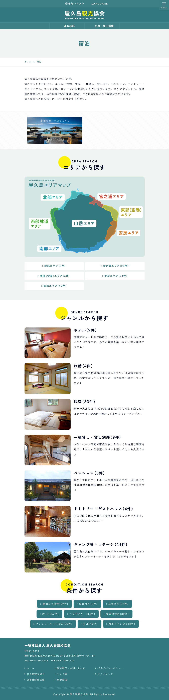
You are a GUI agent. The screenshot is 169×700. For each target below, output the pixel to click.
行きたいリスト (72, 3)
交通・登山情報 (102, 25)
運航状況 (67, 25)
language (98, 3)
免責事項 (62, 679)
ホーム (31, 668)
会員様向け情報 (36, 679)
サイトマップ (105, 674)
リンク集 (62, 674)
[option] (55, 130)
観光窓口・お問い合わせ (71, 668)
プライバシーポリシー (110, 668)
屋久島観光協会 (36, 674)
